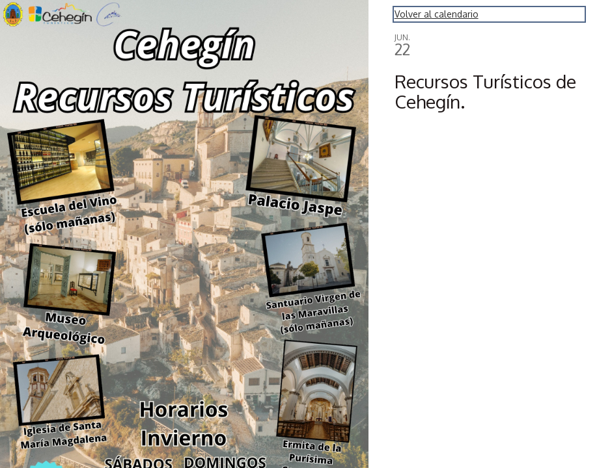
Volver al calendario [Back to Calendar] (437, 14)
